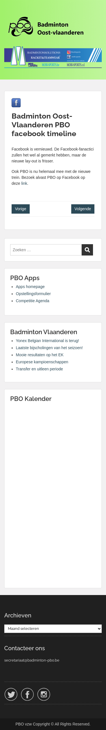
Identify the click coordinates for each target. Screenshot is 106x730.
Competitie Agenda (32, 301)
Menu (10, 10)
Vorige (20, 209)
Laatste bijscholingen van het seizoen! (49, 347)
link (24, 183)
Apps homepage (30, 286)
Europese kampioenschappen (42, 362)
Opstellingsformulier (33, 293)
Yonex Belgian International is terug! (47, 340)
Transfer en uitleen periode (39, 369)
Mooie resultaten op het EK (40, 355)
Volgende (83, 209)
